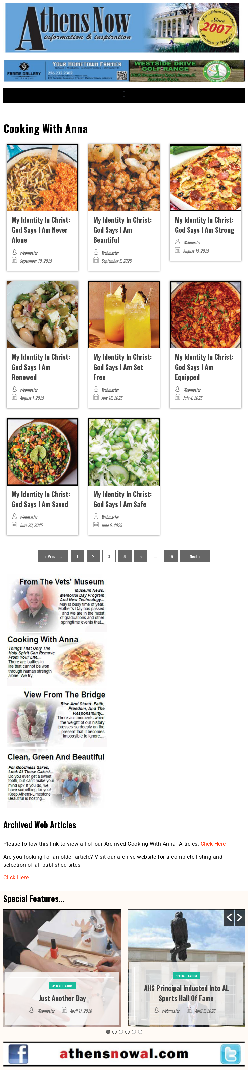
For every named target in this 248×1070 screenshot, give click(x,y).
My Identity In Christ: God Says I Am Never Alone (41, 230)
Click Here (213, 844)
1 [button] (108, 1032)
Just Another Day (62, 998)
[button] (124, 94)
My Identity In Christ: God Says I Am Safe (122, 499)
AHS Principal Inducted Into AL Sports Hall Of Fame (186, 993)
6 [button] (140, 1032)
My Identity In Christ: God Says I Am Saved (41, 499)
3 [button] (121, 1032)
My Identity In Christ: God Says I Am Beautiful (122, 230)
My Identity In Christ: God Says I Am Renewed (41, 367)
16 (171, 556)
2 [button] (114, 1032)
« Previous (53, 556)
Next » (195, 556)
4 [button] (127, 1032)
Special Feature (62, 985)
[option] (62, 968)
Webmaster (28, 252)
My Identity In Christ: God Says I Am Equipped (204, 367)
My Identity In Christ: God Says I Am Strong (204, 225)
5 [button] (134, 1032)
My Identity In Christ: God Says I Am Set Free (122, 367)
